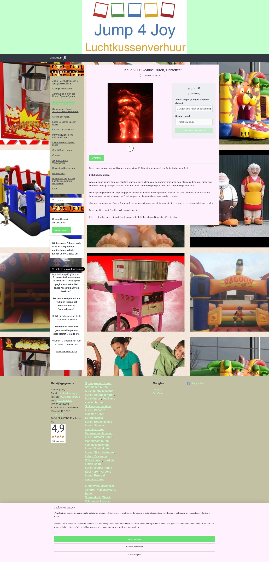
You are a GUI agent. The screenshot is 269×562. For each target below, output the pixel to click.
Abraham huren (104, 394)
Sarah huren (93, 398)
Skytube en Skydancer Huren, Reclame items (63, 102)
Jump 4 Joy (55, 263)
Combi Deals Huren (62, 150)
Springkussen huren (98, 383)
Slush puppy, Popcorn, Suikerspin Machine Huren (65, 110)
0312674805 (57, 414)
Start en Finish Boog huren (99, 464)
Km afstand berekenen (63, 168)
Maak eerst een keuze (194, 130)
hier (61, 316)
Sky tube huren (104, 452)
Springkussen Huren (62, 88)
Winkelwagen (61, 230)
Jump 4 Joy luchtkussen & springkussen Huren (65, 82)
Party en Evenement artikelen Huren (62, 136)
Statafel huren (103, 437)
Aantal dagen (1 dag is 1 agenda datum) (192, 101)
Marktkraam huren (97, 440)
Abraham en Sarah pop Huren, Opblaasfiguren (63, 94)
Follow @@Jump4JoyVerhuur (64, 274)
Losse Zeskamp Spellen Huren (64, 123)
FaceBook (158, 393)
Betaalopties (58, 173)
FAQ (54, 188)
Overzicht (96, 158)
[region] (112, 549)
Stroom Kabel (183, 116)
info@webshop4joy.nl (66, 351)
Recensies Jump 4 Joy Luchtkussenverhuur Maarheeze (63, 181)
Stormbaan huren (60, 116)
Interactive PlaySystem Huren (63, 143)
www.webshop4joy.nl (70, 397)
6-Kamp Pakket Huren (63, 129)
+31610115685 (64, 400)
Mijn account (58, 58)
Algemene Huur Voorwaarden (60, 161)
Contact (56, 155)
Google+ (157, 389)
